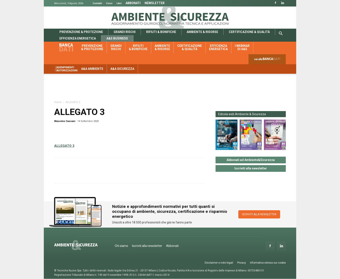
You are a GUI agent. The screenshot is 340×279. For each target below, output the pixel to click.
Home (57, 102)
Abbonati (133, 3)
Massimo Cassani (64, 121)
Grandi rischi (125, 32)
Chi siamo (121, 246)
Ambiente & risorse (202, 32)
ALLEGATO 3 (64, 146)
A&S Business (117, 38)
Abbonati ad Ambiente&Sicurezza (251, 160)
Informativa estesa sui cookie (268, 262)
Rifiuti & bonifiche (161, 32)
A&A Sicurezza (122, 69)
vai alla (268, 60)
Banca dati (68, 47)
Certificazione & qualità (249, 32)
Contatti (97, 3)
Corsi (109, 3)
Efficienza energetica (77, 38)
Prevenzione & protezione (81, 32)
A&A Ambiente (92, 69)
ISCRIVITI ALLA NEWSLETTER (259, 214)
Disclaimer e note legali (219, 262)
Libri (118, 3)
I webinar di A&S (242, 47)
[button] (280, 34)
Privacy (241, 262)
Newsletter (155, 3)
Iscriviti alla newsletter (250, 168)
